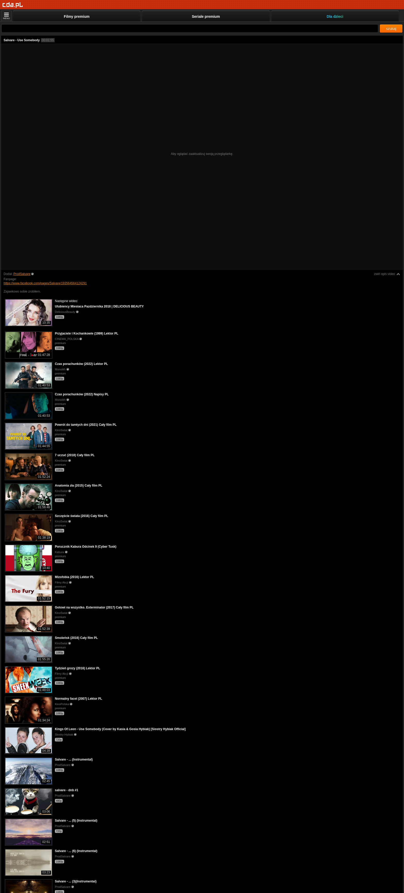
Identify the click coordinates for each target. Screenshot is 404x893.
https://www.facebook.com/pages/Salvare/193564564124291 (45, 283)
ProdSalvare (21, 274)
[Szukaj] (189, 28)
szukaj (391, 29)
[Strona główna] (13, 5)
